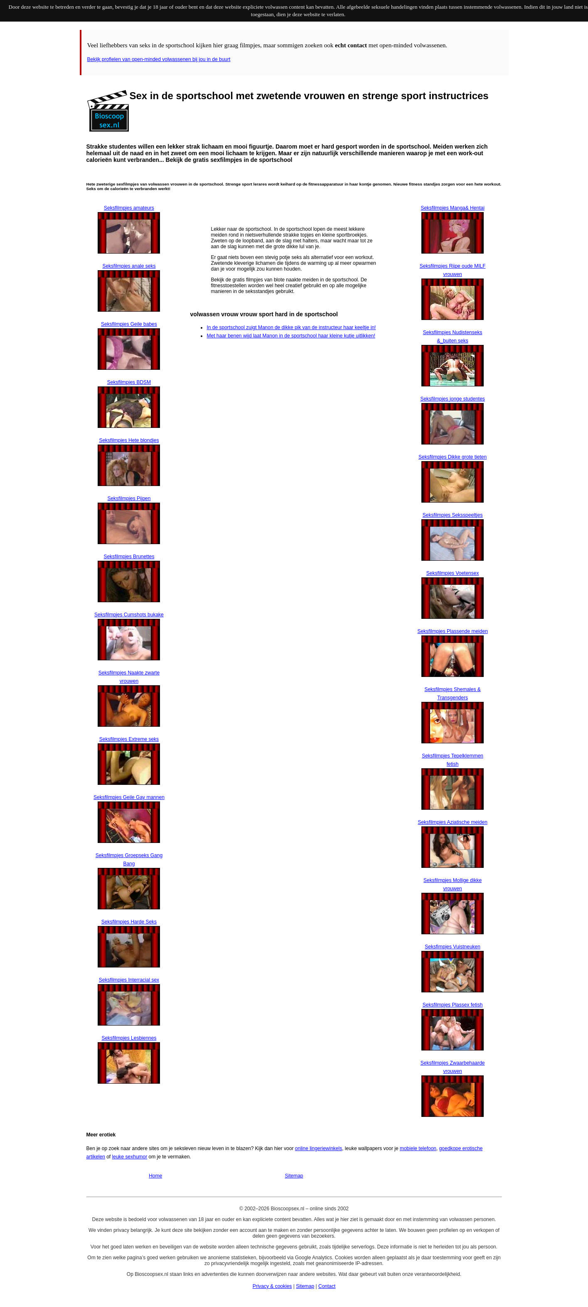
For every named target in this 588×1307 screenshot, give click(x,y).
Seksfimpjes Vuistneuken (452, 947)
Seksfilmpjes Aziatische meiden (452, 822)
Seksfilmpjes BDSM (129, 382)
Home (155, 1176)
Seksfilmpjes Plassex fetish (453, 1005)
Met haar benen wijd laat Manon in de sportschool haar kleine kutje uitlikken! (291, 336)
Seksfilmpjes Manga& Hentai (452, 208)
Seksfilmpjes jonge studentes (452, 399)
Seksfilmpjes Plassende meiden (452, 631)
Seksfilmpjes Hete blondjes (129, 440)
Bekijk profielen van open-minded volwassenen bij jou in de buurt (159, 59)
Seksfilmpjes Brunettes (128, 556)
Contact (326, 1286)
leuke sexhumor (130, 1157)
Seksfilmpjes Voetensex (452, 573)
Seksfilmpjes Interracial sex (129, 980)
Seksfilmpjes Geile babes (129, 324)
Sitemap (294, 1176)
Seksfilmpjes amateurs (129, 208)
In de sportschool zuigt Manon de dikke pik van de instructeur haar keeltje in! (291, 327)
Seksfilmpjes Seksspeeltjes (453, 515)
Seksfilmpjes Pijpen (128, 498)
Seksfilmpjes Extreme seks (129, 739)
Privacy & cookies (272, 1286)
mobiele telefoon (418, 1148)
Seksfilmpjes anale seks (128, 266)
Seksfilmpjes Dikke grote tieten (452, 457)
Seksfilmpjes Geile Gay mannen (129, 797)
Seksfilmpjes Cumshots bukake (129, 615)
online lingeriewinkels (318, 1148)
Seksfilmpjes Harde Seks (129, 922)
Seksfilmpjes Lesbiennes (128, 1038)
